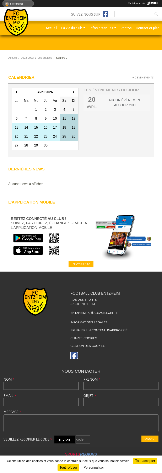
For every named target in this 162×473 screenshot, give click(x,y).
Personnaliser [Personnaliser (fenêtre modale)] (93, 467)
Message (12, 412)
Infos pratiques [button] (101, 28)
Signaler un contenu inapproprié (99, 330)
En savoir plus (81, 264)
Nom (9, 379)
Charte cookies (83, 338)
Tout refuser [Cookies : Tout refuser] (68, 467)
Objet (89, 395)
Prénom (92, 379)
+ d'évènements (143, 77)
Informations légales (89, 322)
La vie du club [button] (71, 28)
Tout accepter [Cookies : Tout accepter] (145, 461)
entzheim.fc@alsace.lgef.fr (94, 312)
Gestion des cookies (87, 346)
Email (10, 395)
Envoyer (150, 439)
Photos (126, 28)
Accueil (51, 28)
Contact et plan (148, 28)
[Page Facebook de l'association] (105, 14)
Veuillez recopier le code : (29, 439)
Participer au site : (142, 3)
